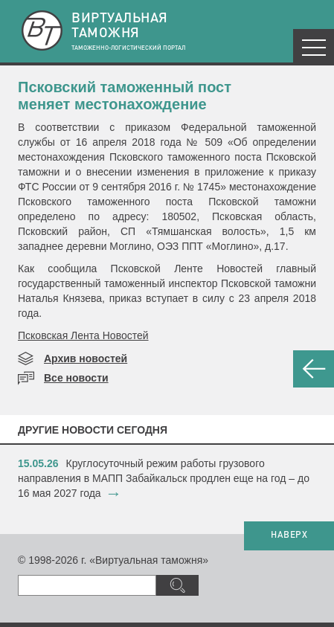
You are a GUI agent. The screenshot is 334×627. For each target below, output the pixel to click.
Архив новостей (85, 358)
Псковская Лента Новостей (83, 335)
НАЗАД (313, 369)
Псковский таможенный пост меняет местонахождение (124, 95)
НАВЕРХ (289, 535)
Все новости (76, 378)
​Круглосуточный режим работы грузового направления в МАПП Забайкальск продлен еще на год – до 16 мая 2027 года (163, 478)
